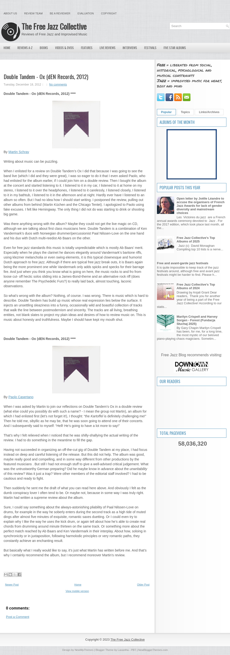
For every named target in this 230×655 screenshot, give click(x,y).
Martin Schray (18, 152)
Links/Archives (209, 112)
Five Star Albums (175, 47)
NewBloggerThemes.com (153, 650)
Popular (166, 112)
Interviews (130, 47)
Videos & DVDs (64, 47)
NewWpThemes (84, 650)
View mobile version (77, 591)
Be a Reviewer (60, 13)
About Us (10, 13)
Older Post (143, 584)
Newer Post (12, 584)
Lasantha (123, 650)
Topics (185, 112)
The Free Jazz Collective (54, 26)
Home (7, 47)
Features (86, 47)
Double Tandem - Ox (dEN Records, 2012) (46, 76)
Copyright (109, 13)
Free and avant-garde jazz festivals (182, 263)
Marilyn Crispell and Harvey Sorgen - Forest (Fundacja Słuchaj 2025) (197, 320)
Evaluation (85, 13)
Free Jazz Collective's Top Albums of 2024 (196, 286)
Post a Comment (17, 617)
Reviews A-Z (25, 47)
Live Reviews (107, 47)
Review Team (33, 13)
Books (44, 47)
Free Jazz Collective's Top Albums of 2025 (196, 239)
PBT (133, 650)
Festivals (150, 47)
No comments (58, 84)
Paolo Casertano (20, 397)
